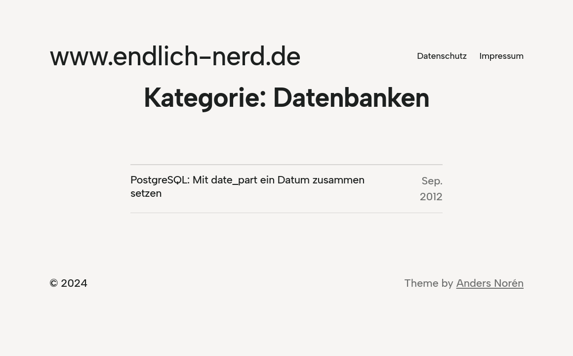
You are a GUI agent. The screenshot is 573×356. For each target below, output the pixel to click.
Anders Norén (490, 283)
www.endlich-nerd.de (174, 56)
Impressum (502, 55)
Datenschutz (442, 55)
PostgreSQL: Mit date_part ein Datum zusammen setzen (247, 186)
